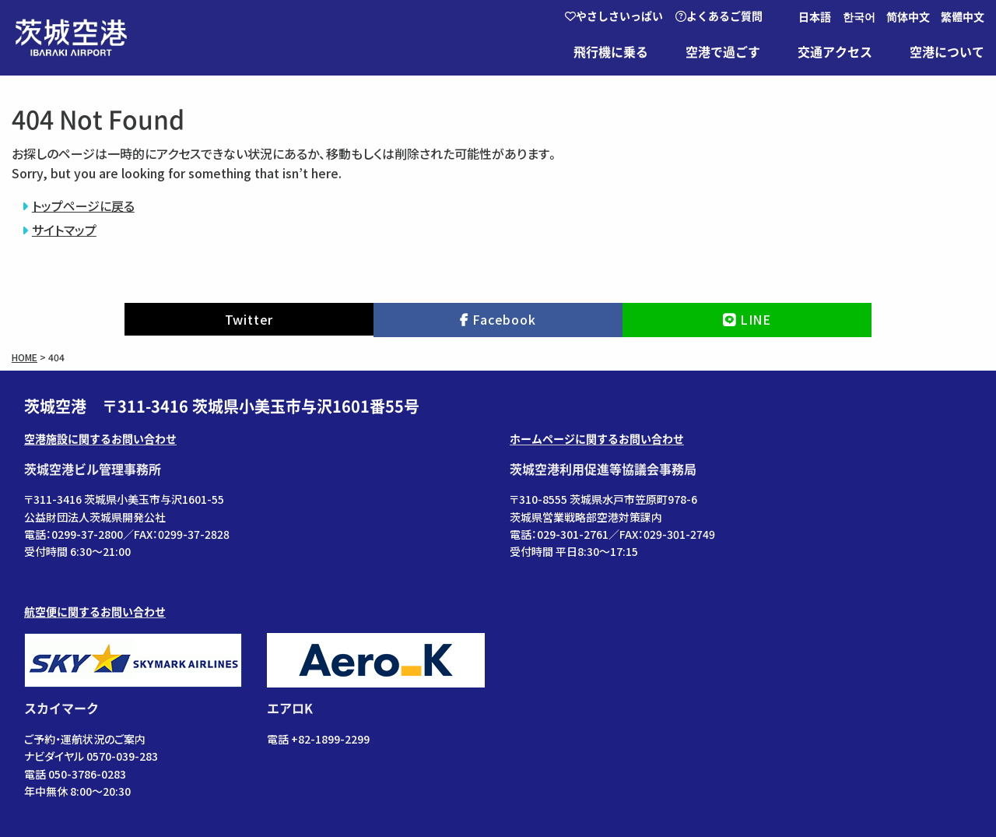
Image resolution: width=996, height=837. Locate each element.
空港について (947, 52)
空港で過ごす (723, 52)
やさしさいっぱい (614, 16)
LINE (755, 319)
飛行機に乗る (610, 52)
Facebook (503, 319)
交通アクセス (835, 52)
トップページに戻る (83, 205)
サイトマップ (64, 229)
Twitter (249, 319)
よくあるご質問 (719, 16)
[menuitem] (818, 17)
